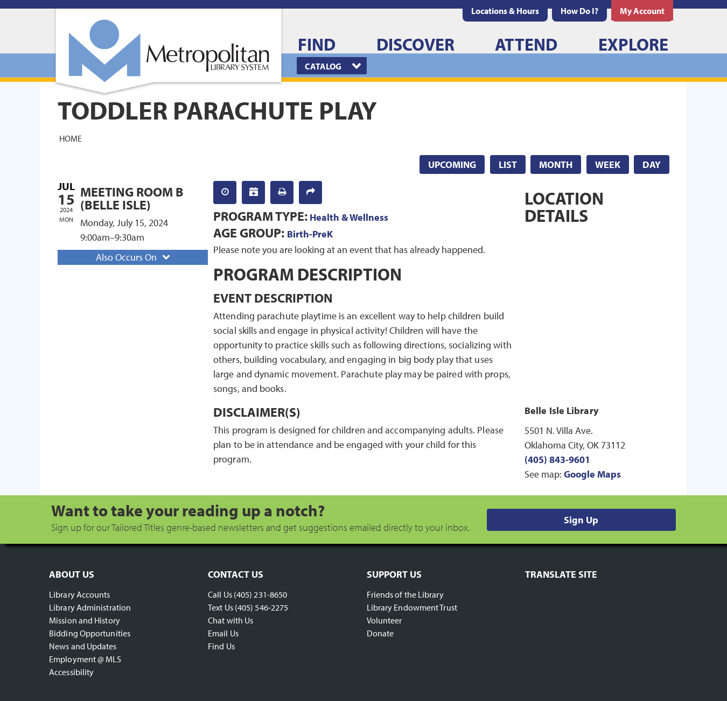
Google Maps (592, 474)
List (508, 164)
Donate (380, 633)
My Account (642, 10)
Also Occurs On (134, 257)
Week (607, 164)
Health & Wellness (349, 217)
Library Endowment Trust (412, 607)
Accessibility (71, 672)
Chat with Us (230, 620)
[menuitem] (505, 11)
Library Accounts (79, 594)
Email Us (223, 633)
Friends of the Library (405, 594)
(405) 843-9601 (557, 459)
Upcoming (452, 164)
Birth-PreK (310, 234)
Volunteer (384, 620)
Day (651, 164)
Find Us (221, 646)
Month (555, 164)
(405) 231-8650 (260, 594)
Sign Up (581, 520)
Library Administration (90, 607)
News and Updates (83, 646)
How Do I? (579, 10)
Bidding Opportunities (89, 633)
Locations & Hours (505, 10)
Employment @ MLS (85, 659)
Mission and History (84, 620)
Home (70, 137)
